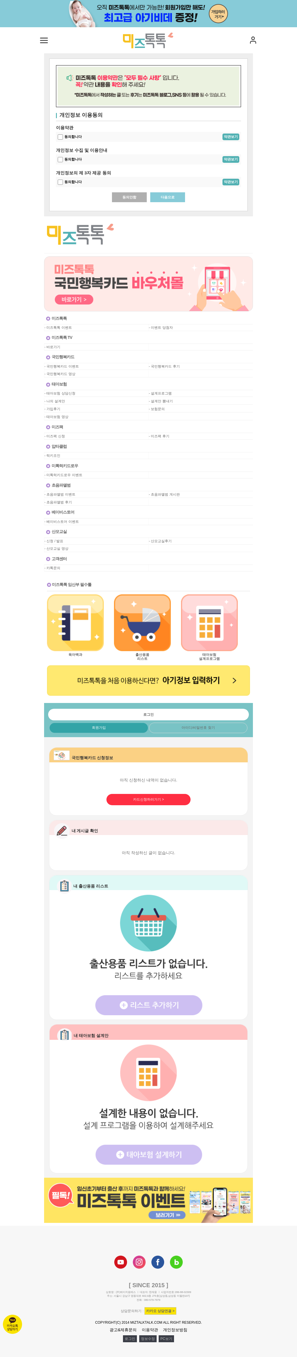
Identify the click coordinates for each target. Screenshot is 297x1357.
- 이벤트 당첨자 (161, 328)
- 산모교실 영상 (56, 549)
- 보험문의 (157, 409)
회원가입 (99, 727)
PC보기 (166, 1339)
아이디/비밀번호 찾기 (198, 727)
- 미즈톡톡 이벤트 (58, 328)
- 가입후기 (52, 409)
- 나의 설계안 (54, 401)
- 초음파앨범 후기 (58, 502)
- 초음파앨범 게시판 (164, 494)
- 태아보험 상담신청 (59, 393)
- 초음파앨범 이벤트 (59, 494)
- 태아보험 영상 (56, 417)
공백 (152, 347)
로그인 (130, 1339)
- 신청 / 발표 (53, 541)
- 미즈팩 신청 (54, 436)
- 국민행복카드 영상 (59, 374)
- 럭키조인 (52, 456)
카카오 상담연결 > (160, 1311)
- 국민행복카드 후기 (164, 366)
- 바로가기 (52, 347)
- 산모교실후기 (160, 541)
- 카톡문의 (52, 568)
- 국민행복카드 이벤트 (61, 366)
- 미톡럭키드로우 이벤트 (63, 475)
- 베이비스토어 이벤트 (61, 522)
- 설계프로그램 (160, 393)
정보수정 (148, 1339)
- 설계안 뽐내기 (161, 401)
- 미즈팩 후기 (159, 436)
